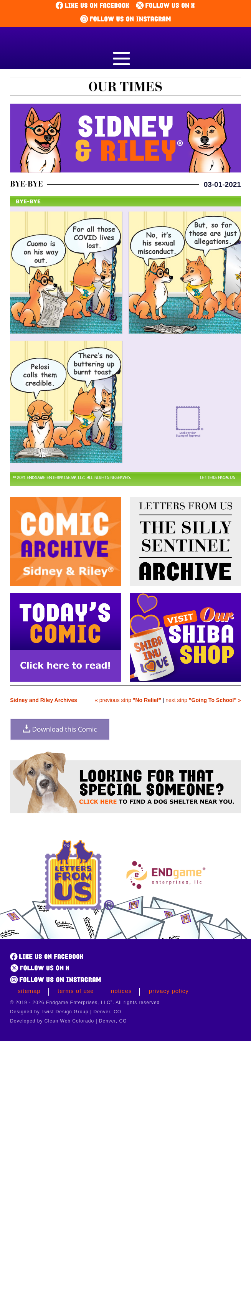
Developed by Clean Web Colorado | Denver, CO (68, 1021)
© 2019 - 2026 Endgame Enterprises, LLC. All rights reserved (85, 1002)
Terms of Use (76, 991)
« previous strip (128, 700)
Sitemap (29, 991)
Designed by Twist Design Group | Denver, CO (65, 1011)
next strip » (203, 700)
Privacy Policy (169, 991)
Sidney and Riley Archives (43, 700)
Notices (121, 991)
